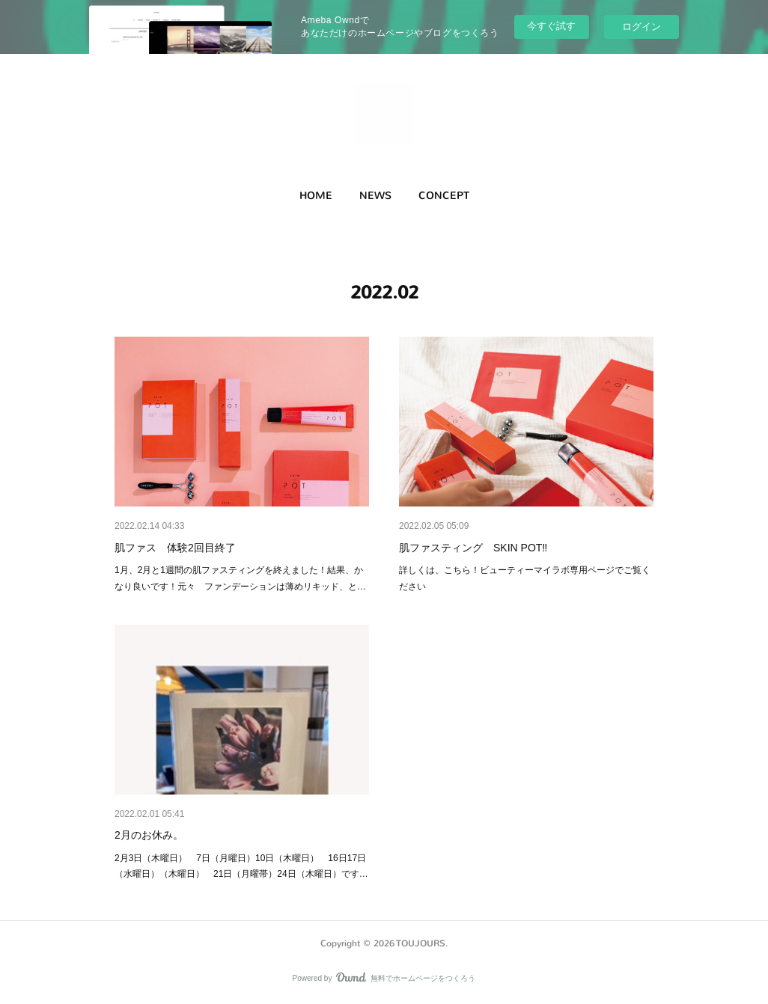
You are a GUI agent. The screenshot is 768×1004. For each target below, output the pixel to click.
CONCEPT (443, 196)
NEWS (375, 196)
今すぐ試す (551, 25)
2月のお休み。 (149, 835)
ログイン (641, 26)
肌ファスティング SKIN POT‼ (473, 548)
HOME (315, 196)
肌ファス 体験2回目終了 (175, 548)
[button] (315, 196)
